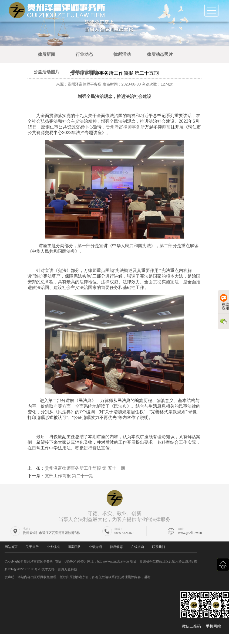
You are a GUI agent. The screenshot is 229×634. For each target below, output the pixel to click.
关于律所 (32, 547)
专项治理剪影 (84, 72)
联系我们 (158, 547)
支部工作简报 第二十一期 (69, 475)
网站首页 (11, 547)
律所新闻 (46, 54)
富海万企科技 (67, 569)
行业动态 (84, 54)
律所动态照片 (160, 54)
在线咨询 (137, 547)
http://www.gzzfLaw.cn (113, 561)
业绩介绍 (95, 547)
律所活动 (122, 54)
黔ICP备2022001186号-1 (23, 569)
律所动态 (116, 547)
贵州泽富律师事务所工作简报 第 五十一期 (85, 468)
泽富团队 (74, 547)
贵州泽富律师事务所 (125, 127)
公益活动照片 (46, 72)
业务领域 (53, 547)
